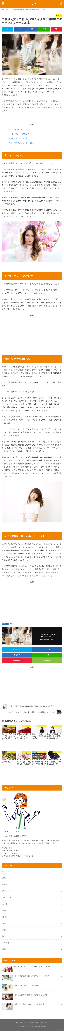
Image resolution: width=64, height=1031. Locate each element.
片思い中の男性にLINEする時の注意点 (23, 1005)
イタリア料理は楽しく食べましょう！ (23, 143)
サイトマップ (44, 1022)
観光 (4, 936)
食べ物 (5, 917)
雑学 (4, 949)
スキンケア (6, 891)
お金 (4, 923)
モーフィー (31, 1026)
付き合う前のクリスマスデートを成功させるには (27, 967)
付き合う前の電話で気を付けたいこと (23, 986)
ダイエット (6, 897)
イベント (5, 871)
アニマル (5, 943)
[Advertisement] (32, 331)
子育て (5, 884)
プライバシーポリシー (31, 1022)
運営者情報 (19, 1022)
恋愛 (4, 878)
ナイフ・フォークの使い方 (18, 134)
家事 (4, 910)
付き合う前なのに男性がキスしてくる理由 (24, 996)
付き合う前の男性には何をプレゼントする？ (25, 977)
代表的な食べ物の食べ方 (18, 138)
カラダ (5, 904)
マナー (6, 624)
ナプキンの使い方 (15, 130)
